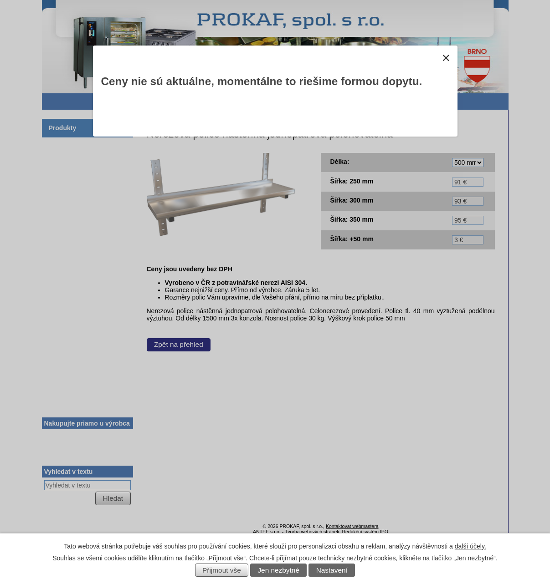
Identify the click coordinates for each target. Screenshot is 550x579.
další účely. (470, 546)
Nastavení (332, 570)
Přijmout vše (221, 570)
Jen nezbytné (278, 570)
